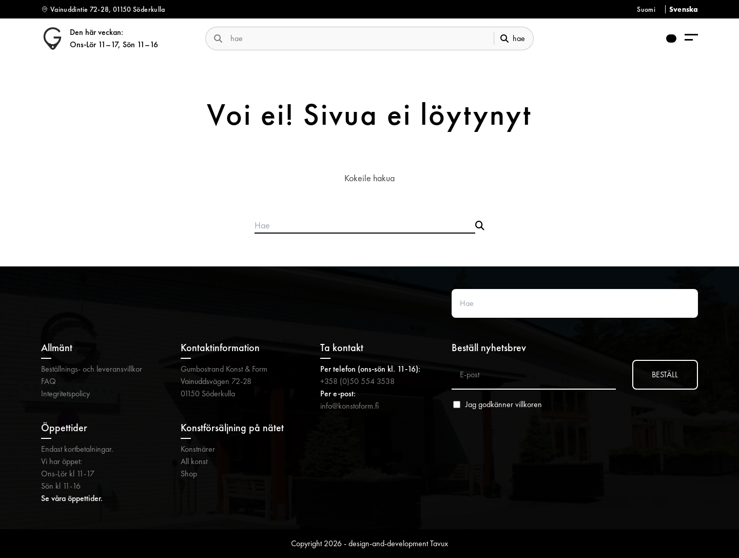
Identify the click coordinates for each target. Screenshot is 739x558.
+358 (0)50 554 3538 (357, 381)
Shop (189, 473)
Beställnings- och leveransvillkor (91, 368)
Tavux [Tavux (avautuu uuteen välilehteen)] (439, 543)
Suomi (646, 9)
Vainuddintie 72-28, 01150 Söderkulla (107, 9)
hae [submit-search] (512, 38)
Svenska (683, 9)
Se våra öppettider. (72, 498)
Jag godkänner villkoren (503, 404)
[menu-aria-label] (691, 38)
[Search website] (575, 303)
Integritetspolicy (65, 393)
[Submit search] (479, 226)
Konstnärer (198, 449)
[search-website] (357, 38)
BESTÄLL (665, 374)
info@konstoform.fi (349, 405)
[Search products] (365, 226)
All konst (194, 461)
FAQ (48, 381)
